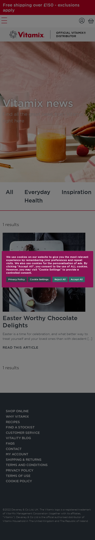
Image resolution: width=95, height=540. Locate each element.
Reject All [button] (60, 279)
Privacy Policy (16, 279)
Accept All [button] (77, 279)
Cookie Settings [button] (39, 279)
